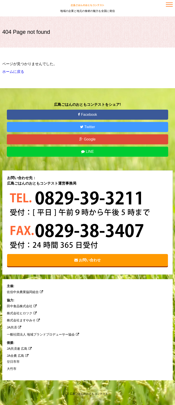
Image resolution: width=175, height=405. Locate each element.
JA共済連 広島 (19, 348)
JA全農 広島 (17, 355)
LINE (87, 152)
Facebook (87, 114)
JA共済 (14, 327)
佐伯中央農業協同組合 (25, 292)
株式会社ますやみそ (23, 320)
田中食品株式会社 (22, 306)
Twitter (87, 127)
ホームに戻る (13, 72)
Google (87, 139)
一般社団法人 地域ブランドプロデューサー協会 (43, 334)
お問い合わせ (87, 260)
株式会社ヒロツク (22, 313)
